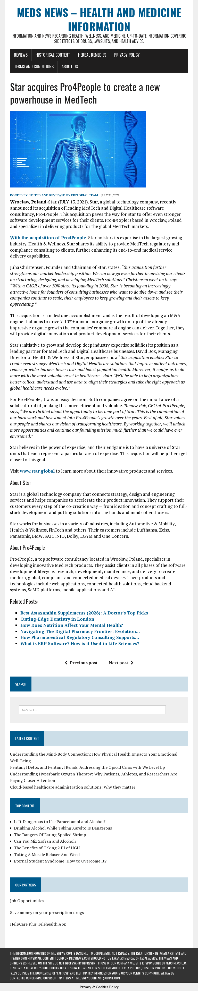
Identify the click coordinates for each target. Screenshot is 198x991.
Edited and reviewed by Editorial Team (63, 195)
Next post (121, 662)
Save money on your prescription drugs (47, 912)
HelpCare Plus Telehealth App (38, 924)
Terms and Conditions (33, 66)
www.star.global (37, 471)
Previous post (80, 662)
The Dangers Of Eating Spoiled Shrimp (50, 835)
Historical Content (52, 55)
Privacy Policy (126, 55)
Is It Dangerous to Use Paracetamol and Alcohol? (59, 821)
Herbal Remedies (92, 55)
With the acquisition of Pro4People (48, 238)
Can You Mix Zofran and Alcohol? (45, 841)
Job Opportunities (27, 900)
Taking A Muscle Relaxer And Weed (46, 854)
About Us (69, 66)
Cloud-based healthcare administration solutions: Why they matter (72, 787)
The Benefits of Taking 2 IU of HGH (47, 848)
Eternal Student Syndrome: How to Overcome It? (60, 861)
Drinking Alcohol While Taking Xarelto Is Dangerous (63, 828)
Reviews (20, 55)
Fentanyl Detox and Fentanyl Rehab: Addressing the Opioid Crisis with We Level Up (87, 767)
